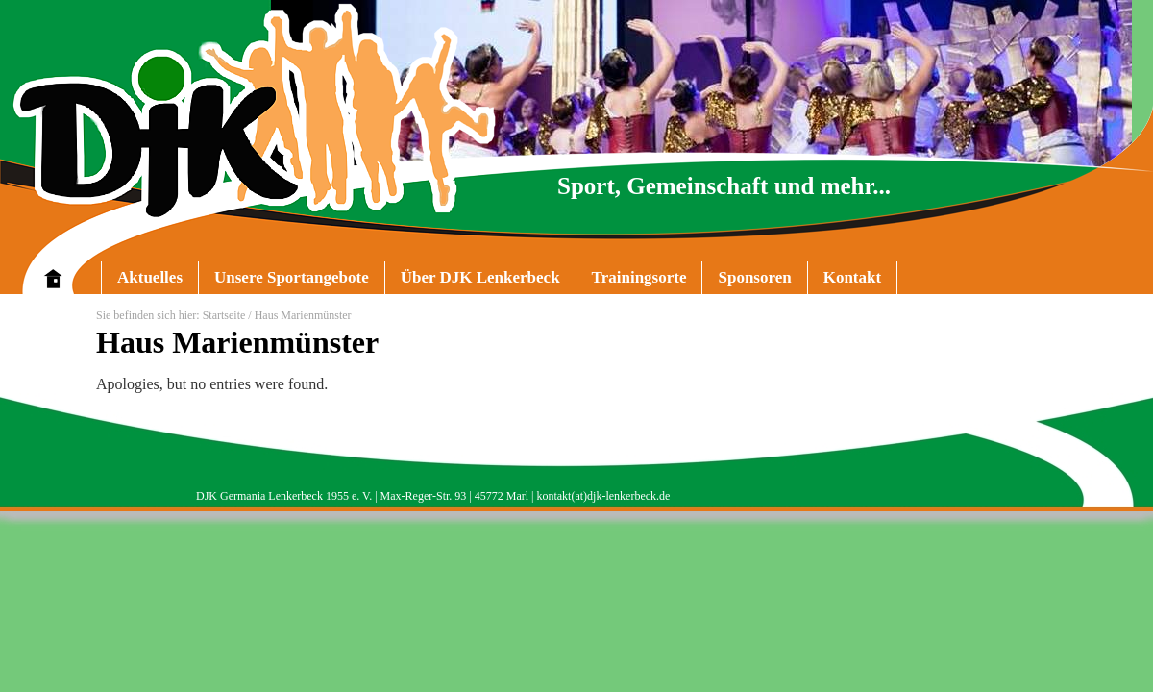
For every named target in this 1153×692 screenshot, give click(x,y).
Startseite (224, 315)
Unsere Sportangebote (283, 281)
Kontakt (852, 277)
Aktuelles (150, 277)
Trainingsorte (639, 277)
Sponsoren (754, 277)
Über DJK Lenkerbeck (472, 281)
